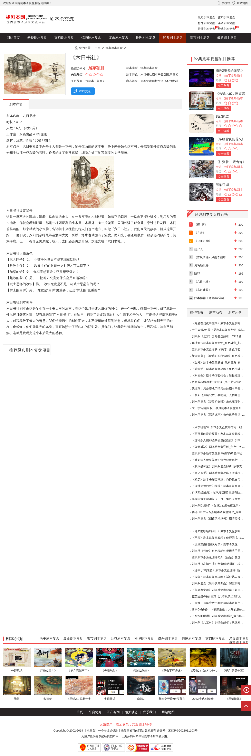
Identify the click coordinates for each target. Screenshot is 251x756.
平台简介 (95, 712)
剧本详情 (15, 104)
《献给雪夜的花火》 (230, 139)
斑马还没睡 (201, 265)
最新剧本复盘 (227, 37)
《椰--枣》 (200, 224)
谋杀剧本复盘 (226, 23)
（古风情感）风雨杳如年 (210, 257)
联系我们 (149, 712)
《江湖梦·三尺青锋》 (231, 162)
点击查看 (223, 85)
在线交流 (85, 91)
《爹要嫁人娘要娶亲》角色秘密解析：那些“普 (221, 459)
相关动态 (131, 712)
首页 (79, 712)
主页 (97, 48)
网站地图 (168, 712)
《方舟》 (200, 232)
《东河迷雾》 (202, 289)
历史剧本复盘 (16, 48)
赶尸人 (198, 249)
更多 (64, 48)
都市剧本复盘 (200, 37)
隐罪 (197, 273)
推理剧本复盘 (206, 28)
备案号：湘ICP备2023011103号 (177, 730)
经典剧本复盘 (226, 28)
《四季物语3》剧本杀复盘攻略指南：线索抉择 (221, 427)
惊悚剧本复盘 (206, 23)
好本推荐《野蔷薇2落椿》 (210, 298)
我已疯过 (222, 116)
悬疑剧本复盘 (206, 17)
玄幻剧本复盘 (226, 17)
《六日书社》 (202, 281)
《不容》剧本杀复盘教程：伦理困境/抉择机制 (221, 537)
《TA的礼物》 (203, 241)
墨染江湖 (222, 185)
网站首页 (13, 37)
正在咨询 (113, 712)
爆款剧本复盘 (44, 48)
